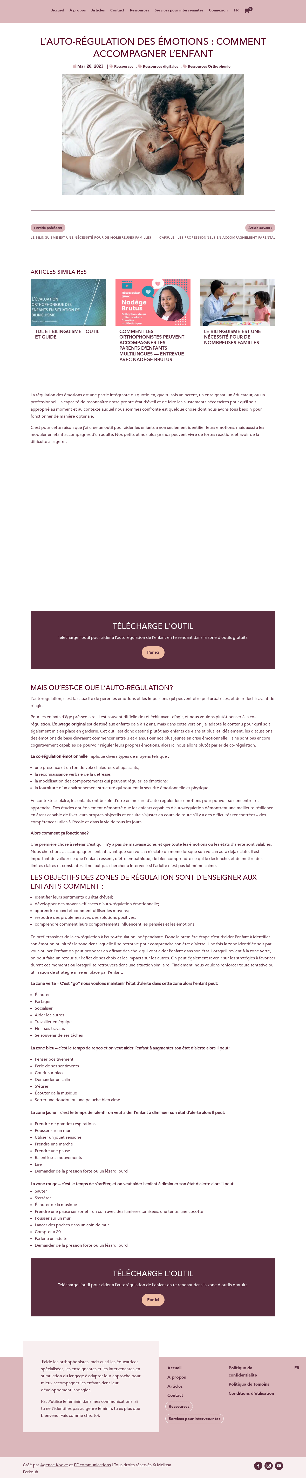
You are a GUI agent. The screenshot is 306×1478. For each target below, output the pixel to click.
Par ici (153, 652)
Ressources (139, 11)
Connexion (218, 11)
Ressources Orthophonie (209, 66)
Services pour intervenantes (179, 11)
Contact (117, 11)
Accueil (57, 11)
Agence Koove (54, 1465)
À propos (78, 11)
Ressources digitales (160, 66)
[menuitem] (236, 15)
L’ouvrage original (69, 724)
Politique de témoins (249, 1384)
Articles (98, 11)
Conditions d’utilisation (251, 1393)
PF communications (92, 1465)
